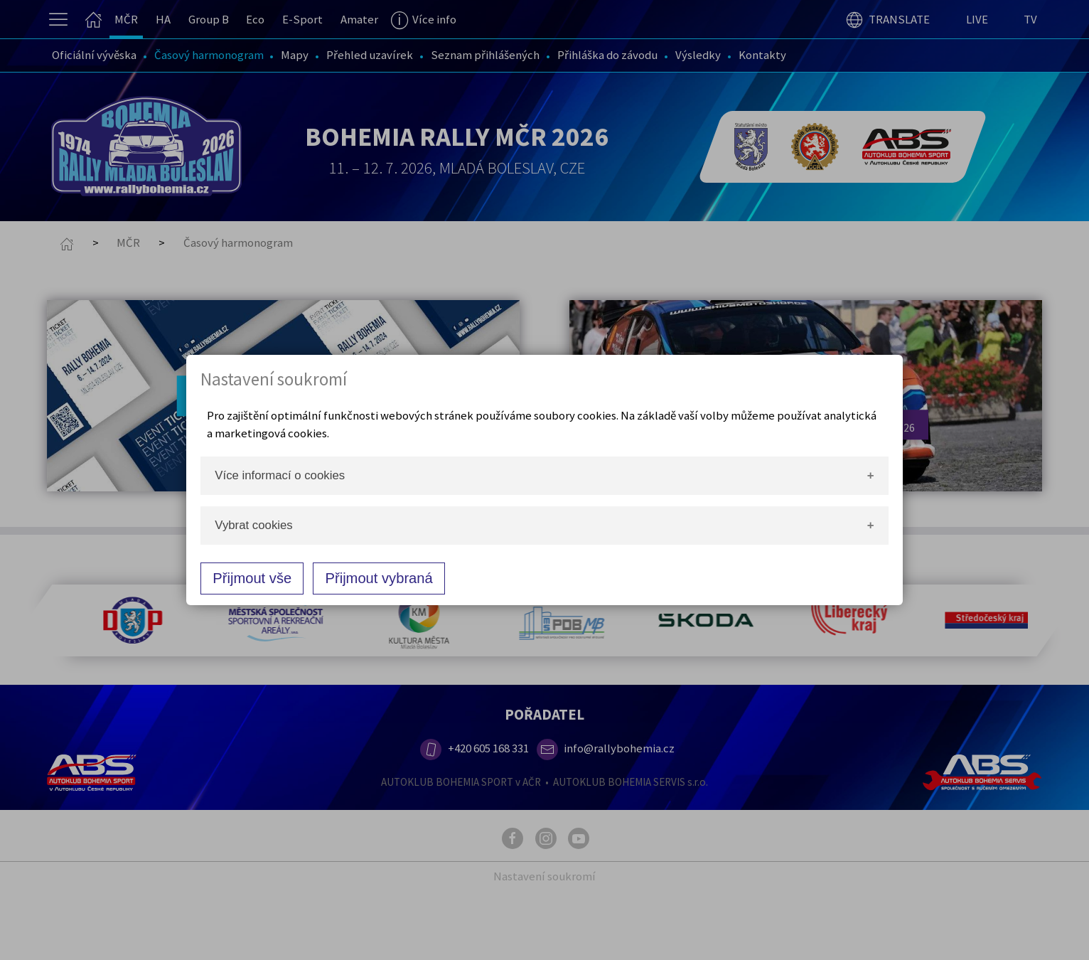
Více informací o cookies (280, 475)
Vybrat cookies (253, 525)
